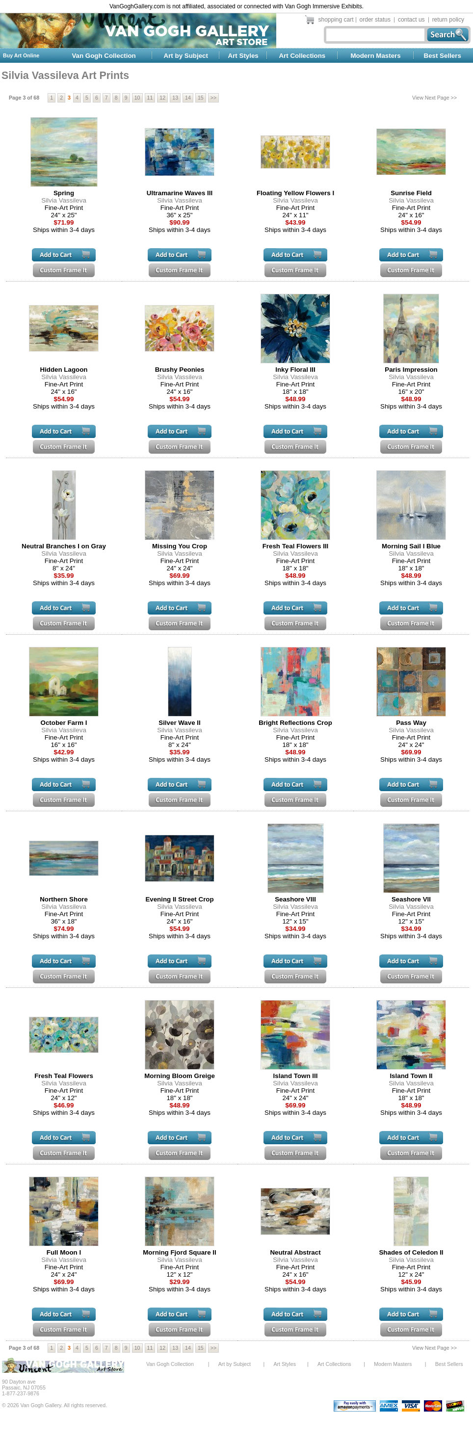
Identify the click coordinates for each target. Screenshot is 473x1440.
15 (201, 98)
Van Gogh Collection (103, 55)
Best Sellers (442, 55)
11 (150, 98)
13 (175, 98)
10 (137, 98)
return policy (448, 19)
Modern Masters (375, 55)
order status (375, 19)
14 (188, 98)
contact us (411, 19)
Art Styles (243, 55)
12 (162, 98)
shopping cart (336, 19)
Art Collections (302, 55)
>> (213, 98)
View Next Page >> (434, 98)
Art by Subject (186, 55)
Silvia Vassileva (63, 200)
